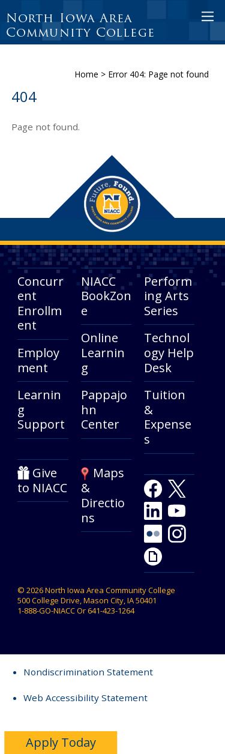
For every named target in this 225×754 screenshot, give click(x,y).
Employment (38, 360)
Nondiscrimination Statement (88, 672)
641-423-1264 (111, 610)
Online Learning (103, 352)
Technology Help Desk (169, 352)
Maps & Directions (103, 495)
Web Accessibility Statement (85, 698)
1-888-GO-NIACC (46, 610)
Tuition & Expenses (167, 417)
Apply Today (61, 742)
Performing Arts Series (168, 296)
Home (86, 74)
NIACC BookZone (106, 296)
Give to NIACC (42, 480)
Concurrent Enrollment (40, 303)
